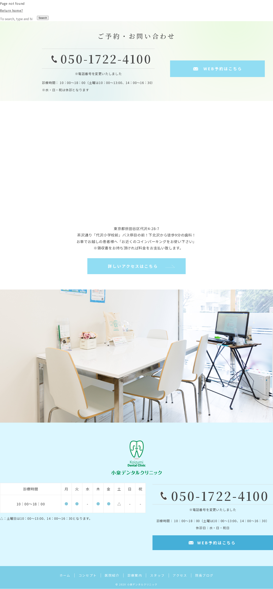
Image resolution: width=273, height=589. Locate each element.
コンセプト (86, 576)
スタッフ (158, 576)
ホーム (63, 576)
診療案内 (134, 576)
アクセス (181, 576)
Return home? (11, 10)
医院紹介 (111, 576)
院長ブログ (206, 576)
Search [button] (43, 17)
